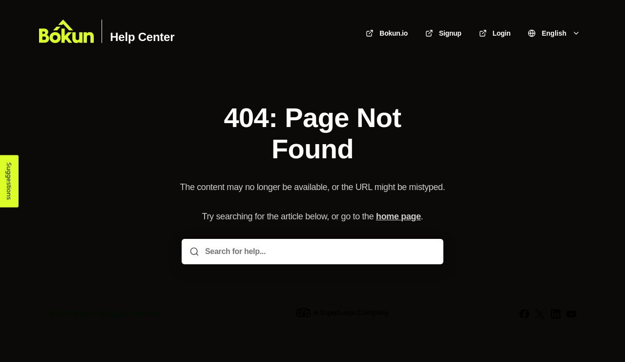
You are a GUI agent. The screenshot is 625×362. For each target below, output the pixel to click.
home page (398, 216)
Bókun (83, 314)
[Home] (66, 31)
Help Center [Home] (142, 37)
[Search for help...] (319, 251)
